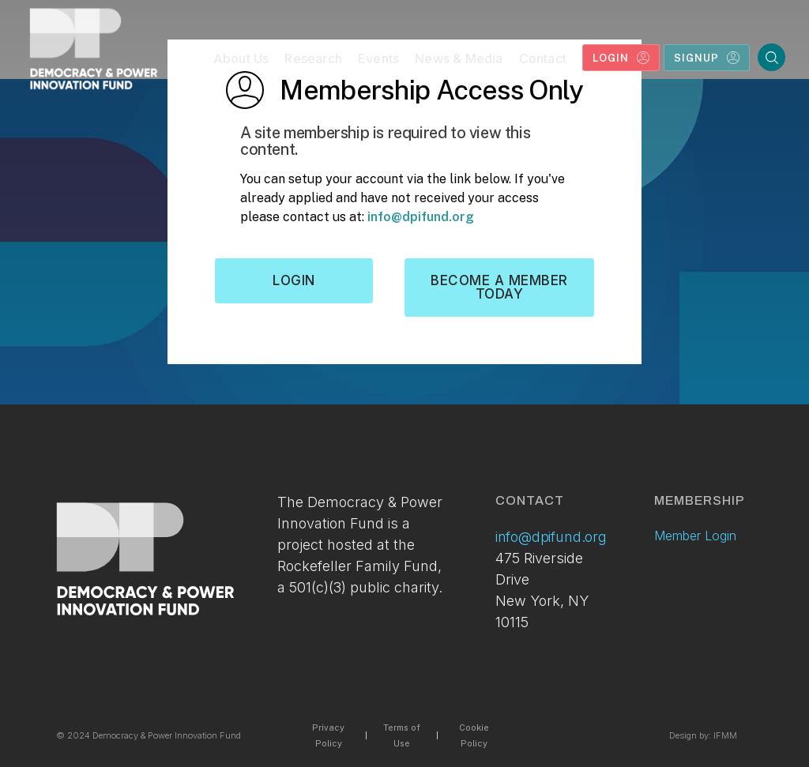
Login (294, 280)
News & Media (458, 58)
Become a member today (499, 287)
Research (313, 58)
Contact (542, 58)
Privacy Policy (328, 735)
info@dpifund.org (420, 216)
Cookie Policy (474, 735)
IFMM (725, 735)
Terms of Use (401, 735)
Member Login (695, 535)
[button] (241, 62)
